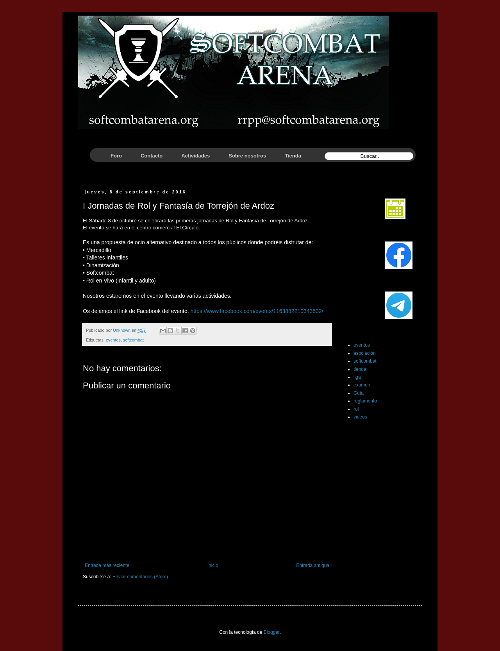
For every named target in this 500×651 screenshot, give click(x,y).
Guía (359, 393)
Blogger (272, 632)
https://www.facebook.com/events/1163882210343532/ (257, 311)
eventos (113, 340)
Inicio (212, 565)
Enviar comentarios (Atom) (140, 576)
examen (362, 385)
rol (356, 409)
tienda (360, 369)
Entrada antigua (312, 565)
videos (360, 417)
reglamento (365, 401)
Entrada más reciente (107, 565)
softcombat (133, 340)
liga (357, 377)
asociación (365, 353)
